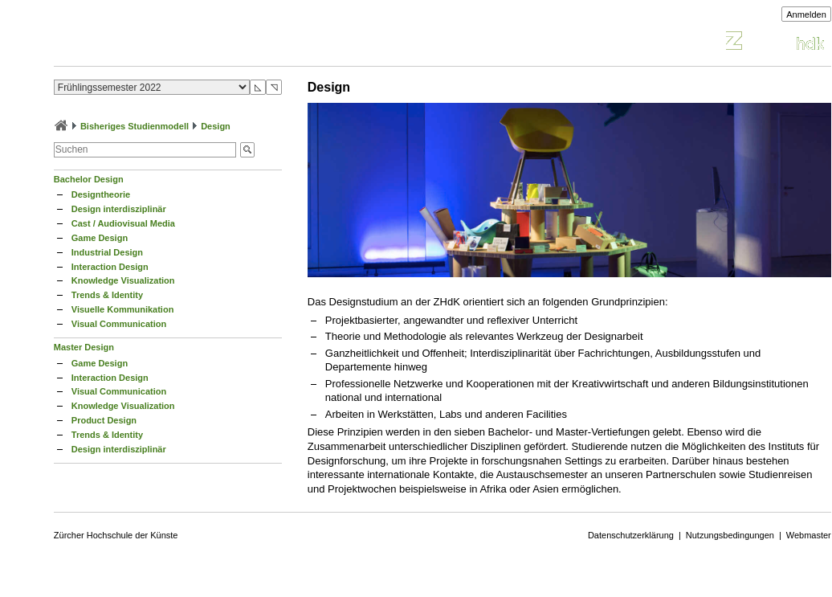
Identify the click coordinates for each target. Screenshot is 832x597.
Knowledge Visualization (123, 280)
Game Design (99, 238)
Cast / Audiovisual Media (123, 223)
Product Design (104, 420)
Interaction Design (110, 267)
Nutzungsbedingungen (730, 535)
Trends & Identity (107, 295)
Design (215, 126)
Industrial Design (107, 252)
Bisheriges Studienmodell (134, 126)
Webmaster (808, 535)
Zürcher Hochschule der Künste (116, 535)
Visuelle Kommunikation (122, 309)
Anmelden (806, 14)
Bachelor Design (89, 179)
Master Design (84, 347)
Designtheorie (100, 194)
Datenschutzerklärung (631, 535)
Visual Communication (118, 324)
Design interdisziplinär (118, 209)
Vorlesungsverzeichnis (171, 43)
